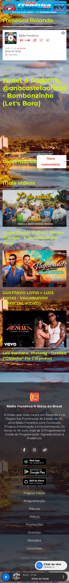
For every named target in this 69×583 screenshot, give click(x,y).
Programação (34, 501)
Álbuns (34, 509)
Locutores (34, 548)
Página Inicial (34, 493)
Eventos (34, 532)
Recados (34, 540)
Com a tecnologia (34, 565)
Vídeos (34, 516)
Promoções (34, 524)
